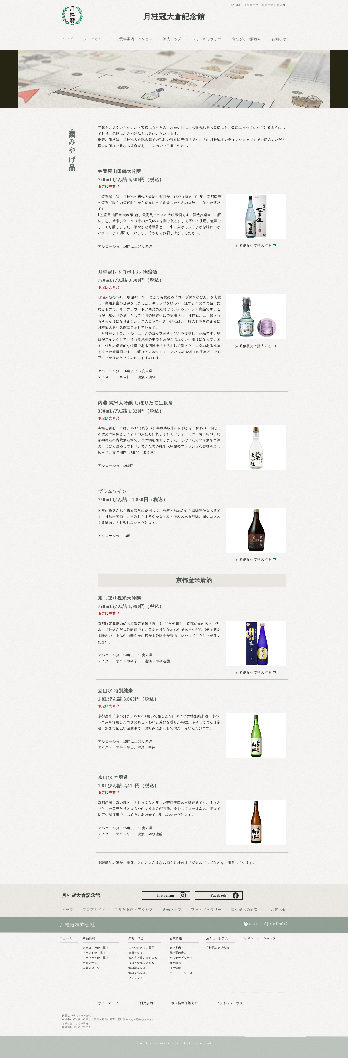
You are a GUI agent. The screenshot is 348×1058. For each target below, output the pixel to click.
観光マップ (172, 39)
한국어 (280, 5)
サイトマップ (108, 1003)
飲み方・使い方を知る (142, 957)
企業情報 (176, 938)
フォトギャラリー (206, 39)
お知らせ (279, 39)
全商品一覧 (90, 963)
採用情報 (175, 968)
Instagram (165, 895)
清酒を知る (135, 952)
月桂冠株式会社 (77, 924)
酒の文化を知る (138, 973)
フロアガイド (94, 39)
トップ (67, 39)
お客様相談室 (279, 924)
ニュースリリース (181, 973)
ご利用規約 (144, 1003)
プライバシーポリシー (233, 1003)
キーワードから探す (96, 957)
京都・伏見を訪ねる (141, 963)
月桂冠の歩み (178, 952)
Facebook (219, 895)
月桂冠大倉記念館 (174, 17)
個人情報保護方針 (184, 1003)
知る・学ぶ (136, 938)
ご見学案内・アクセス (134, 39)
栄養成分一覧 (91, 968)
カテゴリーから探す (96, 947)
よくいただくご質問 (141, 947)
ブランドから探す (94, 952)
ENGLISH (237, 4)
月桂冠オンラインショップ (231, 139)
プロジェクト (137, 978)
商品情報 (89, 938)
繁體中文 (253, 5)
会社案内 (175, 947)
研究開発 (175, 963)
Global (253, 924)
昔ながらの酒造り (246, 39)
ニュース (66, 938)
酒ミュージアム (217, 938)
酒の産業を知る (138, 968)
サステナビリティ (181, 957)
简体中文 (267, 5)
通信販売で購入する (255, 245)
